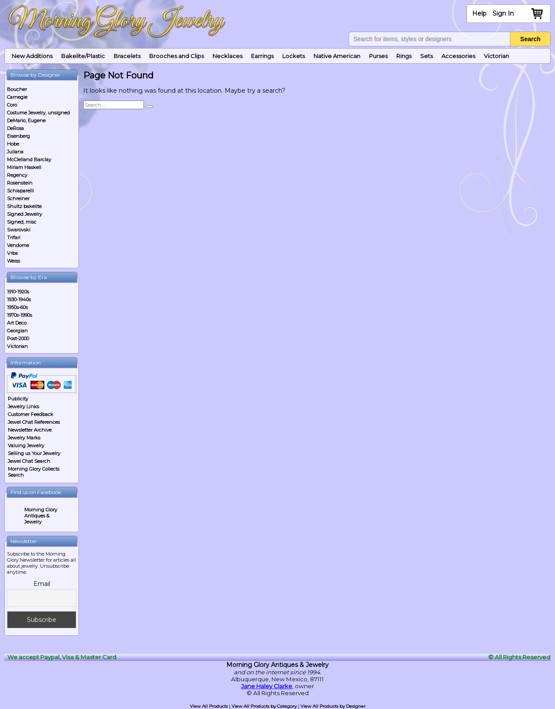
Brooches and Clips (176, 55)
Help (479, 13)
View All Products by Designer (333, 706)
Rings (403, 55)
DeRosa (15, 128)
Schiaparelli (20, 191)
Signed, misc (21, 222)
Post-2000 (18, 338)
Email (41, 584)
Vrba (12, 253)
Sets (426, 55)
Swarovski (18, 230)
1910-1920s (18, 292)
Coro (12, 105)
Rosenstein (20, 183)
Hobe (13, 144)
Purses (378, 55)
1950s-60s (17, 307)
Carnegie (17, 97)
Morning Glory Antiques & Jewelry (40, 516)
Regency (17, 175)
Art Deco (16, 323)
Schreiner (18, 198)
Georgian (17, 331)
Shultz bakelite (24, 206)
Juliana (15, 152)
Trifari (13, 237)
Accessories (458, 55)
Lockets (293, 55)
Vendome (18, 245)
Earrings (262, 55)
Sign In (503, 13)
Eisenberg (18, 136)
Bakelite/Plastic (83, 55)
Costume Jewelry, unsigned (38, 113)
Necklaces (227, 55)
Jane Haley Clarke (266, 686)
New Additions (32, 55)
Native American (336, 55)
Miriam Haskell (24, 167)
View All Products (209, 706)
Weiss (13, 261)
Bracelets (127, 55)
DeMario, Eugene (26, 120)
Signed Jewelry (24, 214)
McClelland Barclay (29, 159)
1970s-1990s (19, 315)
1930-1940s (19, 299)
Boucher (17, 89)
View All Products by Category (264, 706)
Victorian (496, 55)
